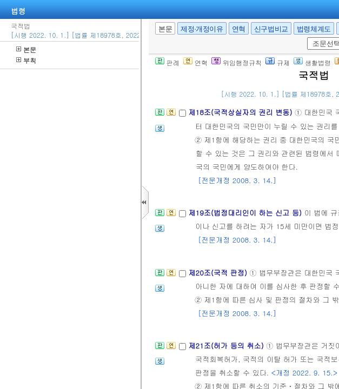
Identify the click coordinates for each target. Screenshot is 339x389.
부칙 (26, 60)
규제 (277, 62)
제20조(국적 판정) (218, 272)
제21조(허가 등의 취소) (227, 345)
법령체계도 (314, 29)
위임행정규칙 (236, 62)
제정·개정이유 (202, 29)
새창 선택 (305, 37)
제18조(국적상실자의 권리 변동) (241, 112)
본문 (26, 49)
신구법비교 (271, 29)
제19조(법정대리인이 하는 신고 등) (246, 212)
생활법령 (312, 62)
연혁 (238, 29)
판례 (167, 62)
